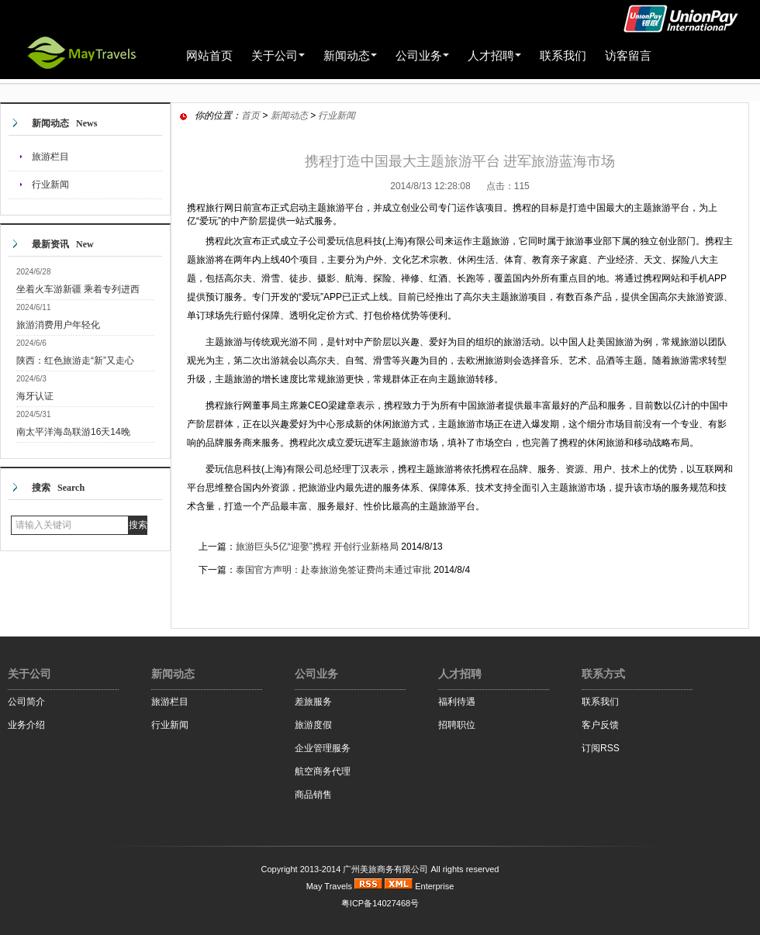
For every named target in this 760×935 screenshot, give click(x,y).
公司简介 (26, 701)
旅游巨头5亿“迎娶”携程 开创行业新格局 (317, 546)
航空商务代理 (323, 771)
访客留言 (628, 55)
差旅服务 (313, 701)
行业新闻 (50, 184)
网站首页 (209, 55)
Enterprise (434, 886)
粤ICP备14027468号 (380, 903)
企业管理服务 (323, 748)
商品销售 (313, 794)
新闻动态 (289, 115)
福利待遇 (456, 701)
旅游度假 (313, 724)
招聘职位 (456, 724)
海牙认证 (35, 396)
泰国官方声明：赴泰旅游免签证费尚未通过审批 (333, 569)
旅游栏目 (50, 156)
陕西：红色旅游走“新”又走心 (75, 360)
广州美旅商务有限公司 (385, 869)
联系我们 (563, 55)
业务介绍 (26, 724)
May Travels (329, 886)
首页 (250, 115)
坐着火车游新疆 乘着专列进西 (78, 289)
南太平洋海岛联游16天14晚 (73, 431)
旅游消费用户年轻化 (58, 324)
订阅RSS (601, 748)
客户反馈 (600, 724)
